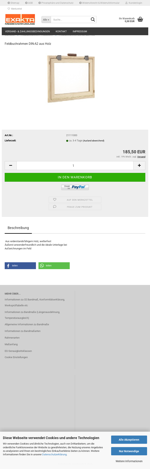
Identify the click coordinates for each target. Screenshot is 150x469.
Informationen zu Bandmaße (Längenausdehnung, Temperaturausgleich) (32, 315)
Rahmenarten (12, 337)
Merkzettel (15, 8)
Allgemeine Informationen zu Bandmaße (27, 324)
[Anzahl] (75, 165)
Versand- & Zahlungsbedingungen (27, 31)
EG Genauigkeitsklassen (18, 351)
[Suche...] (46, 19)
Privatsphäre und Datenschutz (55, 3)
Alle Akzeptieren (129, 439)
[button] (10, 165)
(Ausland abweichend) (93, 140)
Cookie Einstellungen (16, 357)
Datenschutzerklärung (54, 454)
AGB (29, 3)
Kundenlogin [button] (133, 3)
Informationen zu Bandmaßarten (22, 331)
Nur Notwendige (129, 451)
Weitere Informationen (129, 461)
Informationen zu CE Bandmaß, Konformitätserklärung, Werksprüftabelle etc (35, 302)
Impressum (80, 31)
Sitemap (13, 3)
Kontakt (61, 31)
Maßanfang (11, 344)
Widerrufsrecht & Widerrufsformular (99, 3)
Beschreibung (18, 228)
